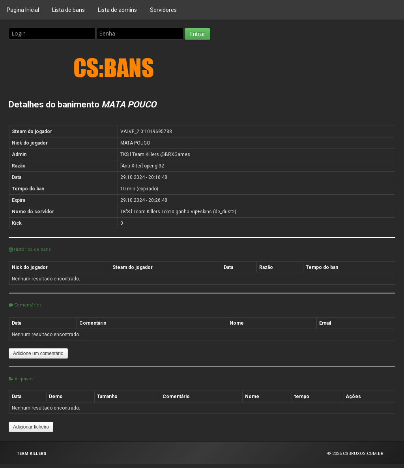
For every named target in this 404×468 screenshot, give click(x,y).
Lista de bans (68, 10)
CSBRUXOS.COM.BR (363, 453)
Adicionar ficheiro (31, 427)
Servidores (163, 10)
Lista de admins (117, 10)
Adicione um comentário (38, 353)
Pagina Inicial (23, 10)
